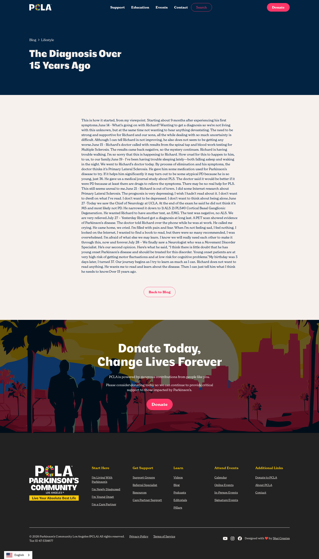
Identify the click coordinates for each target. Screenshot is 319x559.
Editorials (180, 500)
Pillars (178, 507)
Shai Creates (281, 538)
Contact (181, 7)
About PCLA (263, 485)
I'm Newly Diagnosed (106, 489)
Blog (177, 485)
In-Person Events (226, 492)
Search (201, 7)
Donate (278, 7)
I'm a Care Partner (104, 504)
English (15, 555)
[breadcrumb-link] (47, 39)
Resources (139, 492)
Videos (178, 477)
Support (117, 7)
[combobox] (18, 555)
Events (162, 7)
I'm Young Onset (103, 496)
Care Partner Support (147, 500)
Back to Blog (159, 292)
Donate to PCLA (266, 477)
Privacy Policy (138, 536)
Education (140, 7)
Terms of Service (164, 536)
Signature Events (226, 500)
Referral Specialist (145, 485)
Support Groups (144, 477)
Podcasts (180, 492)
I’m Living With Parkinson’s (102, 479)
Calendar (220, 477)
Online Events (224, 485)
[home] (56, 7)
